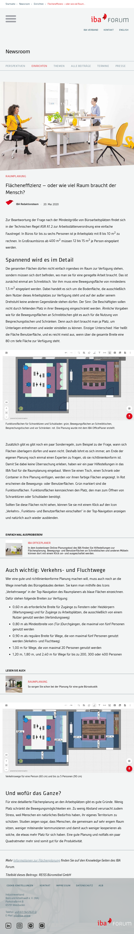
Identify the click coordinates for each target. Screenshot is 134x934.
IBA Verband (91, 30)
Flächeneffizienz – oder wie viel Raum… (66, 4)
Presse (121, 66)
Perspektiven (15, 66)
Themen (59, 66)
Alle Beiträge (81, 66)
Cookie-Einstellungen (20, 885)
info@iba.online (22, 915)
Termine (103, 66)
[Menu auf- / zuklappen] (10, 19)
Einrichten (39, 4)
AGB (101, 885)
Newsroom (24, 4)
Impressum (63, 885)
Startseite (10, 4)
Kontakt (109, 30)
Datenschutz (84, 885)
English (123, 30)
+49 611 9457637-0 (25, 912)
